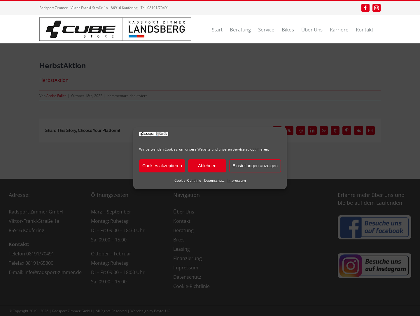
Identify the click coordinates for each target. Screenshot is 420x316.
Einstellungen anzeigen (255, 165)
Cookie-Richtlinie (187, 180)
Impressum (237, 180)
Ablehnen (207, 165)
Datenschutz (214, 180)
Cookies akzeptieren (162, 165)
